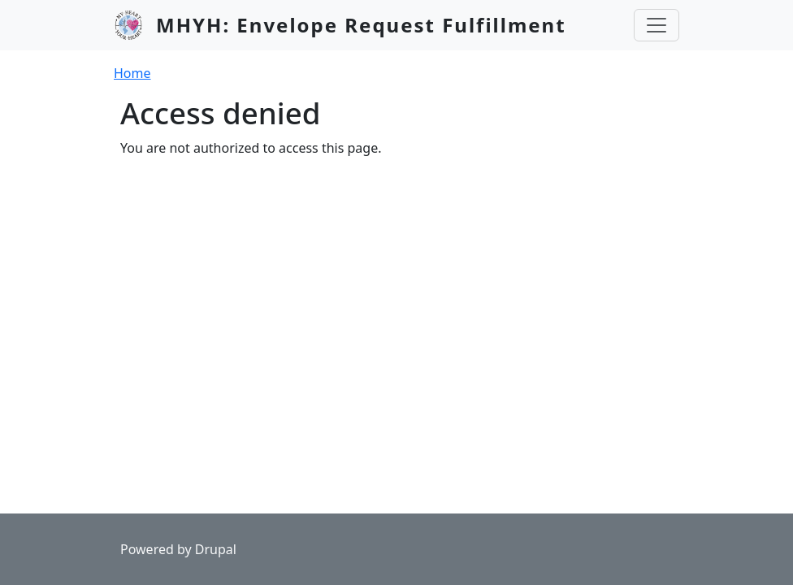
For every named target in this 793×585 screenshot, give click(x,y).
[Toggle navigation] (656, 25)
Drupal (215, 549)
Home (132, 73)
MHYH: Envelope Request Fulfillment (361, 24)
